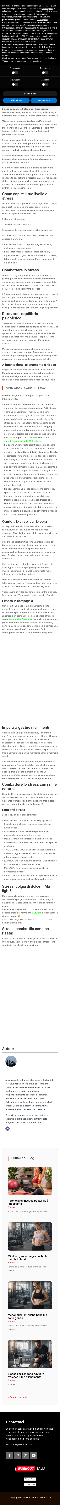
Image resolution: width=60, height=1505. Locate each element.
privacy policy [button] (47, 8)
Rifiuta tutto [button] (16, 100)
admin (9, 1069)
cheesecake (41, 919)
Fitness (11, 1207)
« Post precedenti (17, 1397)
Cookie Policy (30, 1484)
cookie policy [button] (42, 19)
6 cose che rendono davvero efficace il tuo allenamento (26, 1375)
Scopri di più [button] (30, 94)
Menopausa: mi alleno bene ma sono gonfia (27, 1316)
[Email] (7, 1128)
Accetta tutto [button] (44, 100)
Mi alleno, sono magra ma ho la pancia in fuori (27, 1258)
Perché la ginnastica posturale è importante (28, 1202)
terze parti (42, 22)
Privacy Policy (30, 1479)
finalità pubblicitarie (10, 36)
